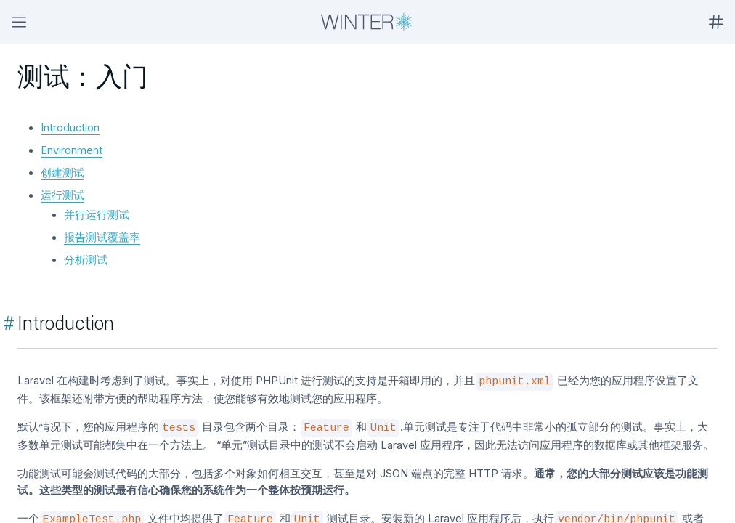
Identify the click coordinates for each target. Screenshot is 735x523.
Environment (71, 150)
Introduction (70, 127)
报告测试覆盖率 (102, 237)
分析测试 (85, 260)
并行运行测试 (96, 214)
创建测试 (62, 172)
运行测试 (62, 195)
